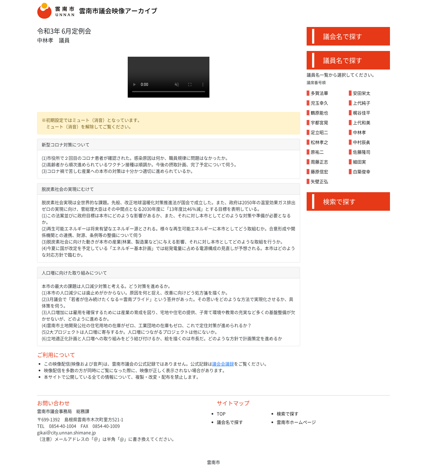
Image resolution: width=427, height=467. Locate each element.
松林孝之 (319, 142)
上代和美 (361, 122)
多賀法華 (319, 93)
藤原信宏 (319, 171)
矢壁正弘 (319, 181)
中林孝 (359, 132)
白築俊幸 (361, 171)
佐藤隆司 (361, 152)
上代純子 (361, 103)
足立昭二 (319, 132)
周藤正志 (319, 161)
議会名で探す (342, 36)
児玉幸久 (319, 103)
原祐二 (317, 152)
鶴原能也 (319, 112)
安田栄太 (361, 93)
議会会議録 (223, 363)
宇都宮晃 (319, 122)
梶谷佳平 (361, 112)
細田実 (359, 161)
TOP (221, 413)
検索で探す (339, 201)
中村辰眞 (361, 142)
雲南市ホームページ (296, 422)
